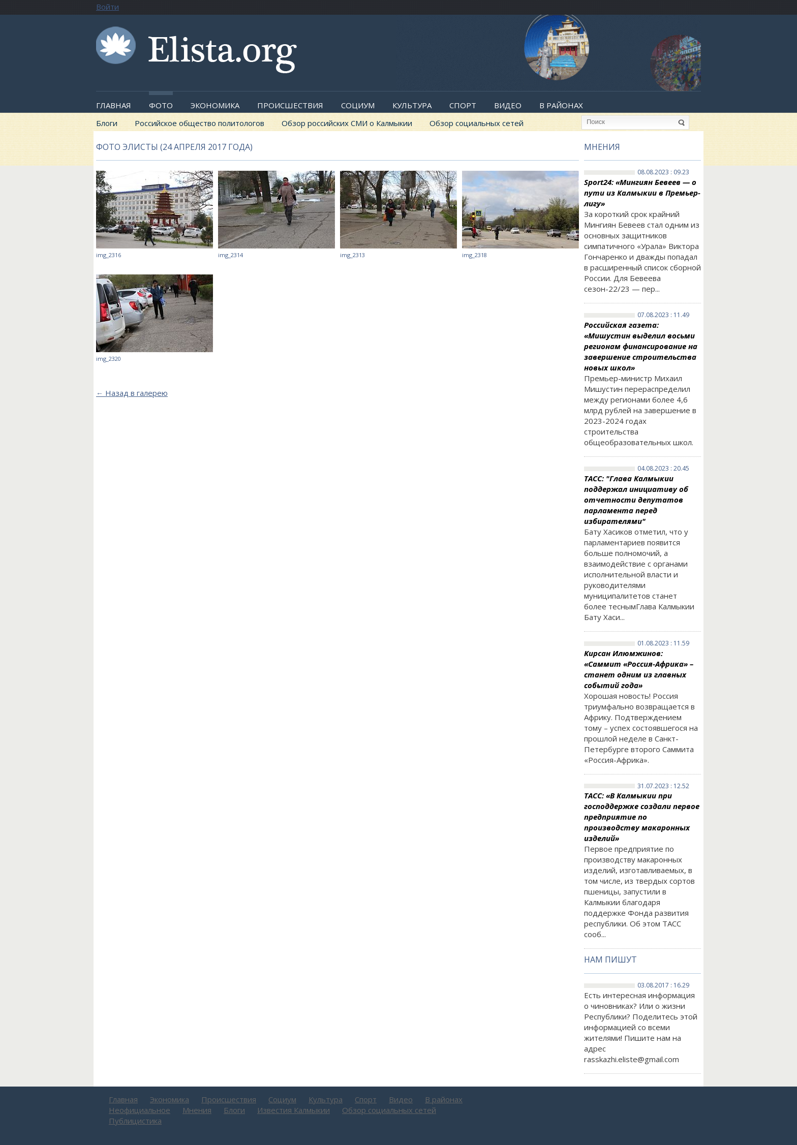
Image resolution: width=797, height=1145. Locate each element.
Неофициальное (139, 1110)
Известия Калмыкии (293, 1110)
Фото (161, 105)
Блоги (106, 123)
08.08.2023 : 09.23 (663, 172)
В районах (561, 105)
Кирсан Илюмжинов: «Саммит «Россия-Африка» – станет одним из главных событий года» (638, 669)
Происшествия (290, 105)
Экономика (215, 105)
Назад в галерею (132, 393)
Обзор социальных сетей (477, 123)
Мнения (602, 146)
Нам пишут (610, 959)
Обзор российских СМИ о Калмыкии (347, 123)
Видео (508, 105)
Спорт (462, 105)
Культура (412, 105)
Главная (113, 105)
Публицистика (135, 1121)
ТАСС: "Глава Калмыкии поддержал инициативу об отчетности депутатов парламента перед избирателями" (636, 499)
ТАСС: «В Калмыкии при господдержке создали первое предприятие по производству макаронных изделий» (641, 816)
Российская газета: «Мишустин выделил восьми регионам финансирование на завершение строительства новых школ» (640, 346)
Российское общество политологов (199, 123)
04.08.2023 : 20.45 (663, 469)
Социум (358, 105)
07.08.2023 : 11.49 (663, 315)
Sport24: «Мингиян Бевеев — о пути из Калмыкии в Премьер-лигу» (642, 192)
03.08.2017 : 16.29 (663, 985)
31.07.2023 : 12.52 (663, 786)
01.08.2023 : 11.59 (663, 643)
